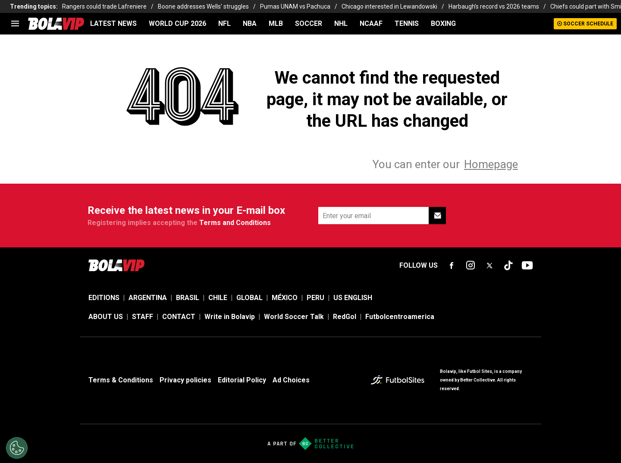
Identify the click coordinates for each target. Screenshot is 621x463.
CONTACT (178, 317)
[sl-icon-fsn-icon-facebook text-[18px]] (451, 265)
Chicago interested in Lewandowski (389, 6)
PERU (315, 298)
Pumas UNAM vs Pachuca (295, 6)
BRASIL (187, 298)
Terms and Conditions (235, 223)
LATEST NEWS (113, 23)
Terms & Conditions (120, 380)
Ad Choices (291, 380)
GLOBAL (249, 298)
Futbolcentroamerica (399, 317)
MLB (276, 23)
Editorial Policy (242, 380)
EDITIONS (103, 298)
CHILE (217, 298)
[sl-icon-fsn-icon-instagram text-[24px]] (470, 265)
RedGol (344, 317)
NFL (224, 23)
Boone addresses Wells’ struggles (203, 6)
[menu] (15, 24)
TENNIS (407, 23)
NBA (250, 23)
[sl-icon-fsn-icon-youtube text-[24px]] (527, 265)
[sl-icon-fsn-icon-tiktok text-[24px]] (508, 265)
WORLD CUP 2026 (177, 23)
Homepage (491, 164)
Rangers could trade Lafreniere (104, 6)
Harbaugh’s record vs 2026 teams (493, 6)
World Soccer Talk (294, 317)
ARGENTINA (148, 298)
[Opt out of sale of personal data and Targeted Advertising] (17, 448)
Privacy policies (185, 380)
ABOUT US (105, 317)
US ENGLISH (352, 298)
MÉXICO (285, 298)
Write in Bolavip (229, 317)
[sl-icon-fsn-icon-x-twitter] (489, 265)
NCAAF (371, 23)
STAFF (142, 317)
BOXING (443, 23)
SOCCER (308, 23)
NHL (341, 23)
